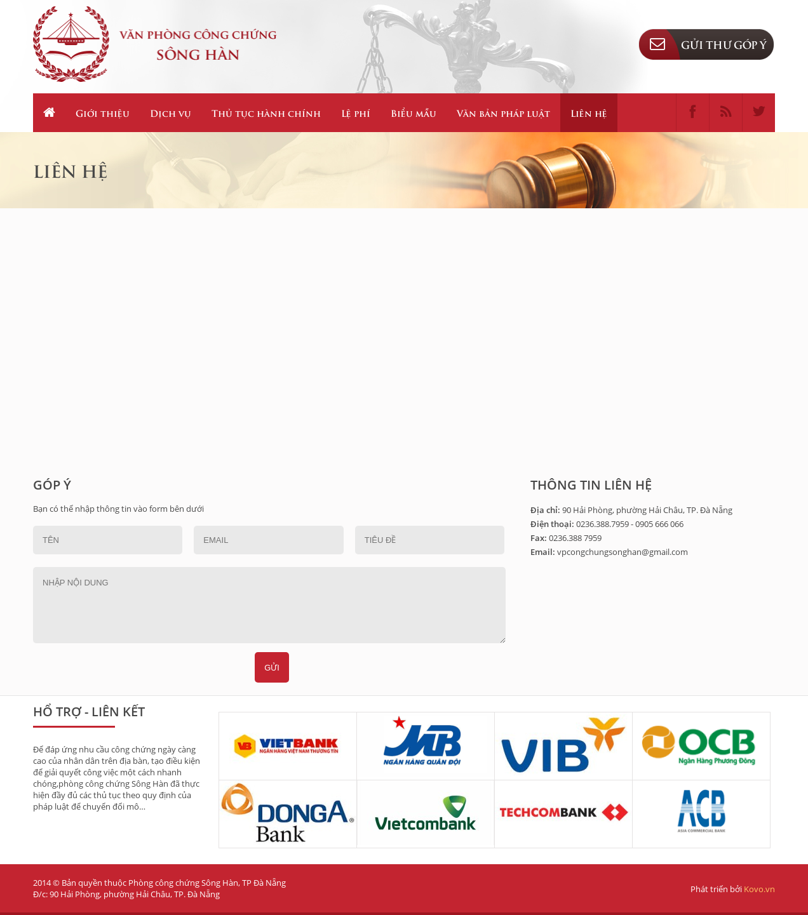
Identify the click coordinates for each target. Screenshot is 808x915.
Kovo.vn (759, 889)
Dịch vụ (170, 112)
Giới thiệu (103, 112)
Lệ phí (355, 112)
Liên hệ (588, 112)
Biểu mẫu (413, 112)
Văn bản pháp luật (503, 112)
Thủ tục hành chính (266, 112)
